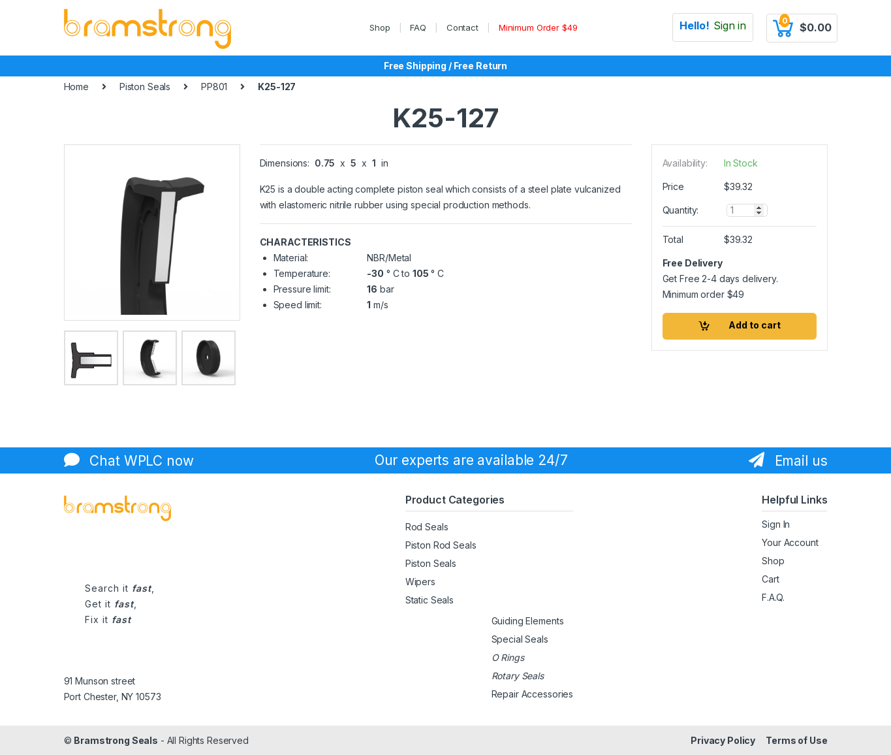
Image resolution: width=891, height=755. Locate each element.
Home (76, 86)
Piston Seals (144, 86)
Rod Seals (426, 526)
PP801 (214, 86)
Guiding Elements (528, 620)
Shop (379, 27)
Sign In (776, 524)
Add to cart (754, 324)
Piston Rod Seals (441, 545)
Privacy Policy (723, 740)
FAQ (418, 27)
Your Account (790, 542)
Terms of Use (796, 740)
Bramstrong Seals (116, 740)
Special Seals (520, 639)
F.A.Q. (773, 597)
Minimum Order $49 (538, 27)
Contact (462, 27)
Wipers (420, 581)
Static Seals (429, 599)
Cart (770, 579)
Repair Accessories (532, 693)
